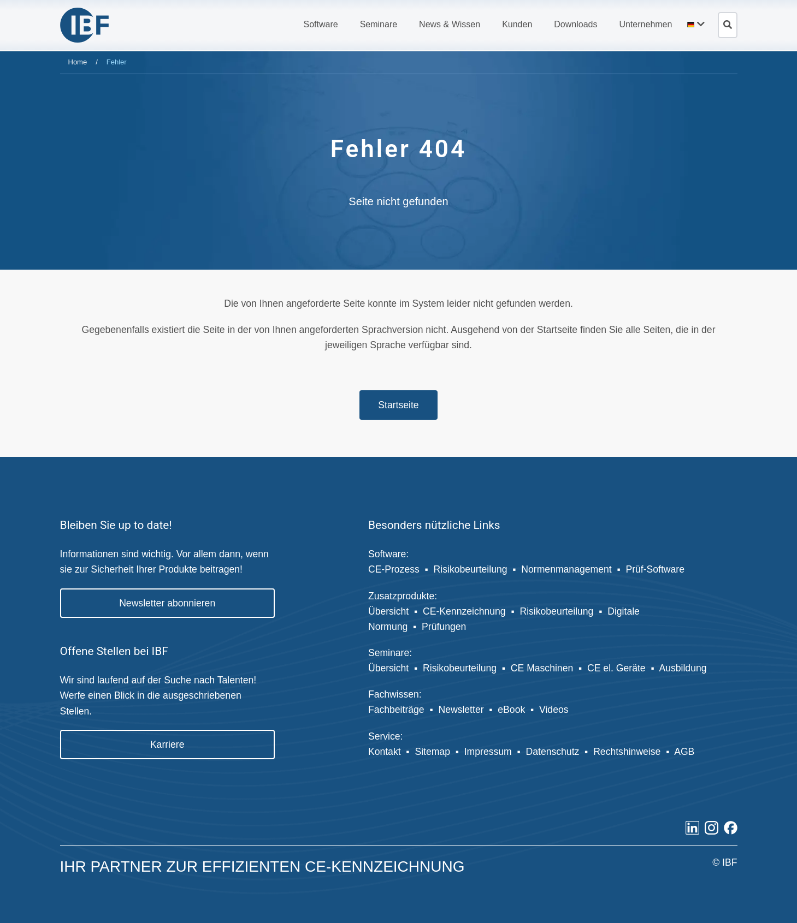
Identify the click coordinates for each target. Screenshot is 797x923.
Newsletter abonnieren (167, 603)
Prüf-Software (654, 569)
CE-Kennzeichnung (464, 611)
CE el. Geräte (616, 668)
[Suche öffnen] (727, 25)
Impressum (488, 751)
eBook (511, 709)
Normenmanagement (566, 569)
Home (77, 62)
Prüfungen (444, 626)
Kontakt (384, 751)
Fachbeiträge (396, 709)
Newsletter (460, 709)
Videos (553, 709)
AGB (684, 751)
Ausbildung (684, 668)
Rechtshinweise (626, 751)
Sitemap (432, 751)
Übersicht (388, 611)
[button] (320, 24)
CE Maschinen (542, 668)
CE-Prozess (394, 569)
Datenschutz (553, 751)
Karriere (167, 744)
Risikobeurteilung (470, 569)
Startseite (398, 405)
